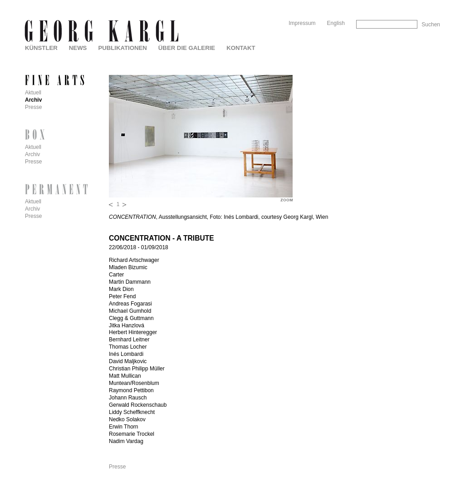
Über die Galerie (186, 47)
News (78, 47)
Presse (117, 466)
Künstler (41, 47)
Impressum (302, 23)
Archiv (33, 100)
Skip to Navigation (422, 3)
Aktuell (33, 92)
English (336, 23)
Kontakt (240, 47)
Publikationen (122, 47)
